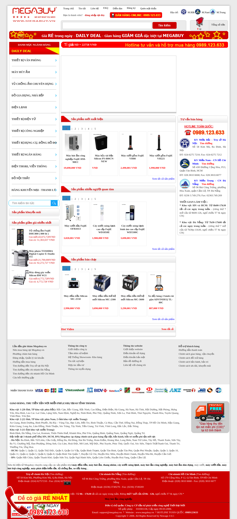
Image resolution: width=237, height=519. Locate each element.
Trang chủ (68, 8)
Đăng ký (131, 7)
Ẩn (67, 483)
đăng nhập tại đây (95, 15)
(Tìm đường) (56, 474)
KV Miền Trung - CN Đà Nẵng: (209, 182)
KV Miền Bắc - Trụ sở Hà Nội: (209, 141)
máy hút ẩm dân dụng (181, 464)
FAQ (105, 7)
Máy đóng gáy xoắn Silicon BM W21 (39, 274)
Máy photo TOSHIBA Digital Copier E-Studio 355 (42, 254)
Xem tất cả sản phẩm (163, 178)
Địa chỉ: (174, 12)
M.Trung (220, 12)
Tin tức (82, 8)
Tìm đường (206, 143)
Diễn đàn (117, 8)
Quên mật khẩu (148, 8)
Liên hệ (95, 8)
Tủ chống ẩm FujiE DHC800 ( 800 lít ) (40, 232)
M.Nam (205, 12)
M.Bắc (191, 12)
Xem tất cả (167, 329)
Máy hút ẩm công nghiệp (118, 498)
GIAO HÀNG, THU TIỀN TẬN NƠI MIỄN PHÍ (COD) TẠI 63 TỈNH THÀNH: (53, 403)
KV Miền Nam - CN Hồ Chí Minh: (209, 162)
